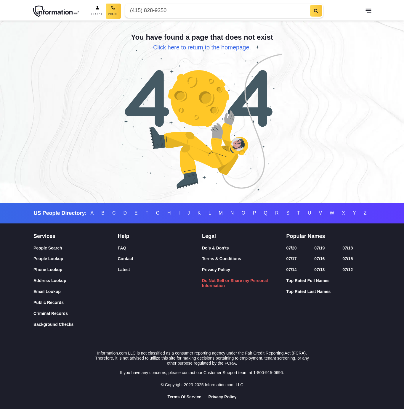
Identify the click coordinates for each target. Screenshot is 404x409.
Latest (124, 269)
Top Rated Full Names (308, 280)
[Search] (316, 11)
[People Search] (97, 11)
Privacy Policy (216, 269)
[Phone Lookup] (75, 269)
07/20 (291, 248)
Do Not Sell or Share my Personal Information (235, 283)
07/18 (347, 248)
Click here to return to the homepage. (202, 47)
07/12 (347, 269)
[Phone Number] (217, 10)
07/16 (319, 258)
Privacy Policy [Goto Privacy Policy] (223, 396)
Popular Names (305, 236)
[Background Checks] (75, 324)
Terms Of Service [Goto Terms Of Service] (184, 396)
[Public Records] (75, 302)
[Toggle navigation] (368, 11)
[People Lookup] (75, 258)
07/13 (319, 269)
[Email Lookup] (75, 291)
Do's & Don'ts (215, 248)
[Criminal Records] (75, 313)
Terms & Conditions (221, 258)
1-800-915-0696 (268, 372)
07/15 (347, 258)
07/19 (319, 248)
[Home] (56, 11)
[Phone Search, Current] (113, 11)
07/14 (291, 269)
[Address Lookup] (75, 280)
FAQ (122, 248)
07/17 (291, 258)
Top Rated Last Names (308, 291)
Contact (125, 258)
